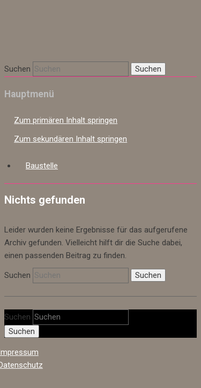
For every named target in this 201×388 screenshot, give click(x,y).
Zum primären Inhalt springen (65, 120)
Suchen (17, 69)
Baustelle (42, 165)
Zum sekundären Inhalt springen (70, 139)
